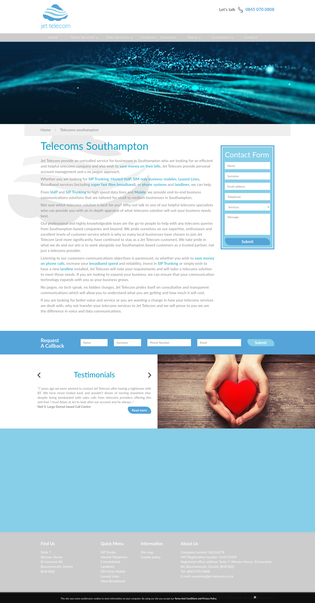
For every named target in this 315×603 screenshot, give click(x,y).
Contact (250, 37)
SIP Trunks (108, 552)
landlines (182, 184)
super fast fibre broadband (113, 184)
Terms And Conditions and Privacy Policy (195, 598)
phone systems (154, 184)
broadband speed (103, 263)
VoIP (54, 192)
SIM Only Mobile (113, 571)
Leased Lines (188, 179)
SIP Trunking (98, 179)
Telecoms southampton (75, 129)
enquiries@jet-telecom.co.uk (213, 576)
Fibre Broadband (113, 581)
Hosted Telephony (114, 557)
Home (53, 37)
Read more (139, 410)
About (194, 37)
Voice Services (84, 37)
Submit (247, 241)
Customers (222, 37)
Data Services (119, 37)
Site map (147, 552)
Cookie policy (151, 557)
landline (66, 268)
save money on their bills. (140, 166)
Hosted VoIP (121, 179)
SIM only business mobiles (154, 179)
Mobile (140, 192)
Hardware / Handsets (158, 37)
